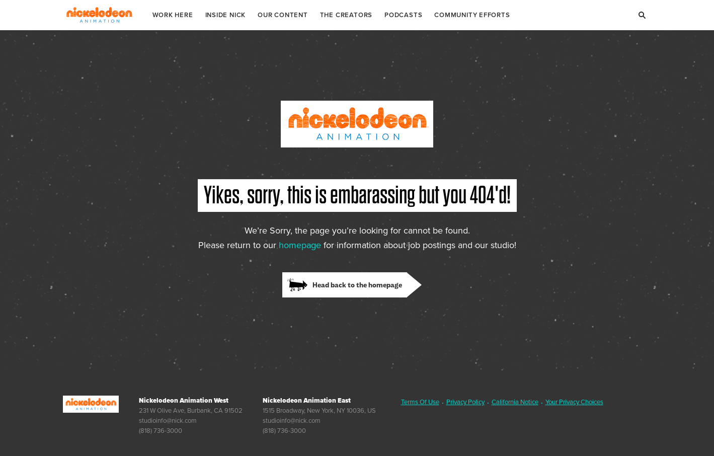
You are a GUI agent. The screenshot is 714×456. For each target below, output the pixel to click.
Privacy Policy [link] (465, 402)
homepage (300, 245)
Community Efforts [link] (472, 15)
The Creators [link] (346, 15)
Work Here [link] (172, 15)
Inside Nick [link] (225, 15)
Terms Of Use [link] (420, 402)
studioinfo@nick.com (168, 420)
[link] (352, 284)
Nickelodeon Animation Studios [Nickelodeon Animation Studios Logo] (99, 15)
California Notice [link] (515, 402)
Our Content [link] (283, 15)
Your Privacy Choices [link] (574, 402)
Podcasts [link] (403, 15)
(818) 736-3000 (160, 430)
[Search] (642, 15)
